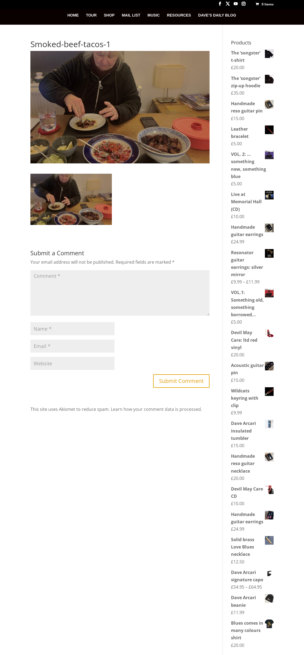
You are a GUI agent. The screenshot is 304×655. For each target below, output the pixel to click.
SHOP (109, 15)
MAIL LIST (131, 15)
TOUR (91, 15)
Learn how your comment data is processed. (156, 409)
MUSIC (153, 15)
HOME (73, 15)
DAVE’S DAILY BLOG (217, 15)
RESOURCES (179, 15)
